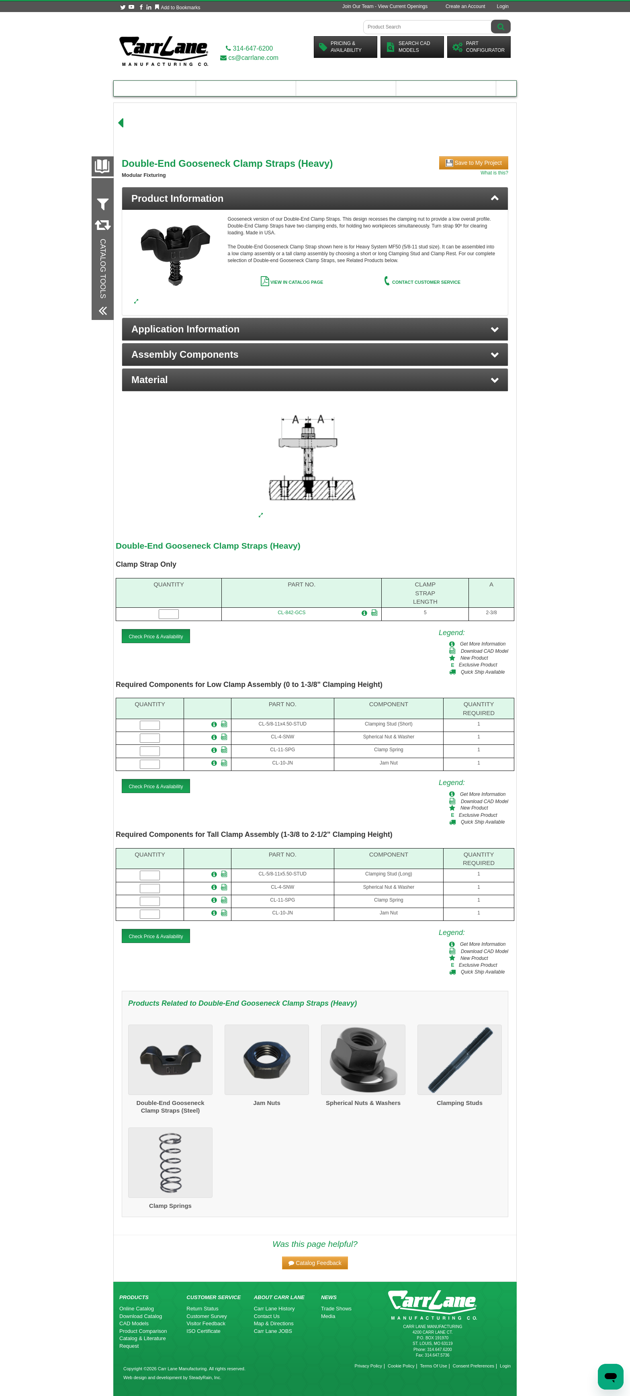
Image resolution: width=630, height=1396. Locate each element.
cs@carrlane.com (249, 57)
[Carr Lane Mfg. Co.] (163, 51)
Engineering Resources (246, 88)
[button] (315, 329)
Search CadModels (408, 47)
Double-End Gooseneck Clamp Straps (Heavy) (208, 545)
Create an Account (465, 6)
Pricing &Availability (340, 47)
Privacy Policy (368, 1365)
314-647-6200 (249, 48)
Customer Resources (346, 88)
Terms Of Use (433, 1365)
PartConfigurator (478, 47)
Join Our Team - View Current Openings (385, 6)
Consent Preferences (473, 1365)
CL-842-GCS (291, 612)
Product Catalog (154, 88)
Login (503, 6)
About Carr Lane (446, 88)
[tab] (315, 198)
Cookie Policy (401, 1365)
